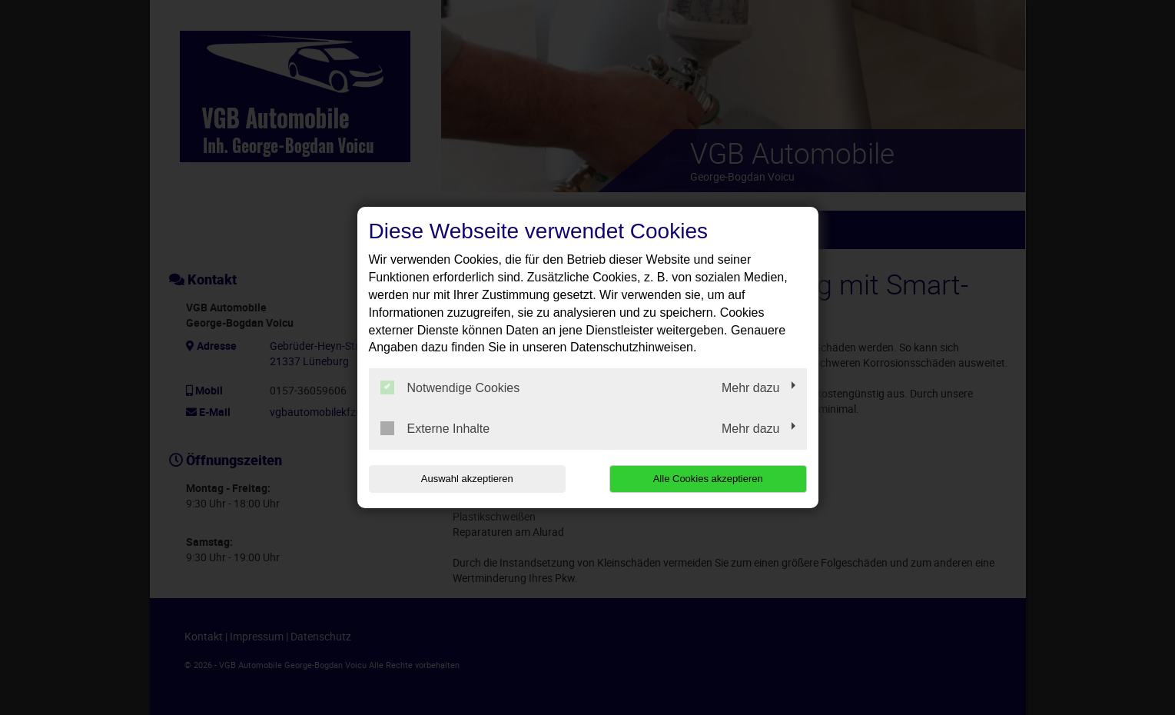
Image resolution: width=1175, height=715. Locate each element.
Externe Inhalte (435, 428)
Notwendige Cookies (450, 387)
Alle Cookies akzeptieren (708, 478)
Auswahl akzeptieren (467, 478)
